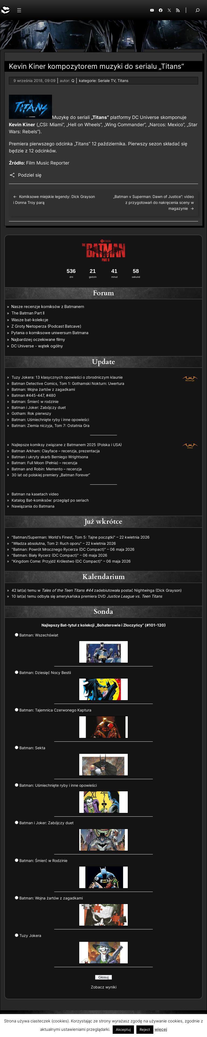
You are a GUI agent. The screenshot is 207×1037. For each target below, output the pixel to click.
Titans (123, 80)
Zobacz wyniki (103, 987)
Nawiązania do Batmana (33, 506)
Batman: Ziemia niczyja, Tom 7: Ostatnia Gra (50, 425)
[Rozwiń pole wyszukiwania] (197, 10)
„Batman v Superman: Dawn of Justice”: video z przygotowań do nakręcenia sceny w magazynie (153, 202)
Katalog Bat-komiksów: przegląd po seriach (50, 500)
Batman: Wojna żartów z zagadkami (43, 389)
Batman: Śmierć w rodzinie (35, 401)
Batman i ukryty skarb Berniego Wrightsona (50, 456)
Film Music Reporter (47, 163)
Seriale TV (106, 80)
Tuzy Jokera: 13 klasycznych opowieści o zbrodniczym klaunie (67, 377)
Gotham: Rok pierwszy (31, 413)
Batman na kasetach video (35, 494)
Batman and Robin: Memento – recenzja (47, 469)
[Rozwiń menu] (19, 10)
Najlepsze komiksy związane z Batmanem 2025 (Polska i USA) (67, 444)
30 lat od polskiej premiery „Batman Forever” (51, 475)
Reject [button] (145, 1029)
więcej (160, 1029)
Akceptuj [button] (123, 1029)
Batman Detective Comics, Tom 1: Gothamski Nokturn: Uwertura (68, 383)
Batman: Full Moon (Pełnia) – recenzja (44, 462)
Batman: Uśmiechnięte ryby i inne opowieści (50, 419)
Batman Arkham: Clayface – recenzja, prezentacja (56, 451)
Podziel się (30, 175)
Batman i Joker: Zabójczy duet (39, 407)
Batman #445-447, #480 (34, 395)
